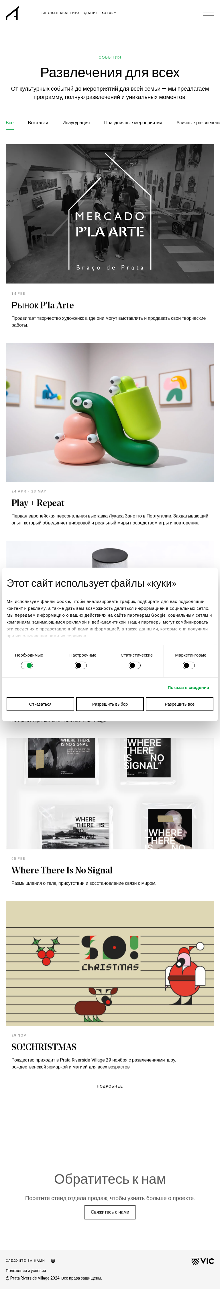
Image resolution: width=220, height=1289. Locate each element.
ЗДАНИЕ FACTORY (100, 13)
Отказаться (40, 704)
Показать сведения (188, 687)
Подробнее (110, 1086)
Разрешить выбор (110, 704)
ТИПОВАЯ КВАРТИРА (60, 13)
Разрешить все (180, 704)
